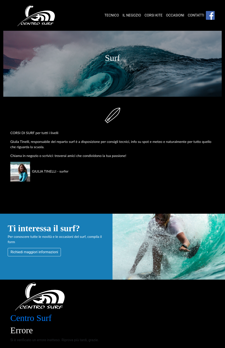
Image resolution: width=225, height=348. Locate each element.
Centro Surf (31, 318)
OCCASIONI (175, 15)
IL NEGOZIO (132, 15)
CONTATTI (196, 15)
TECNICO (111, 15)
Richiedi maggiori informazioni (34, 252)
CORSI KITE (154, 15)
